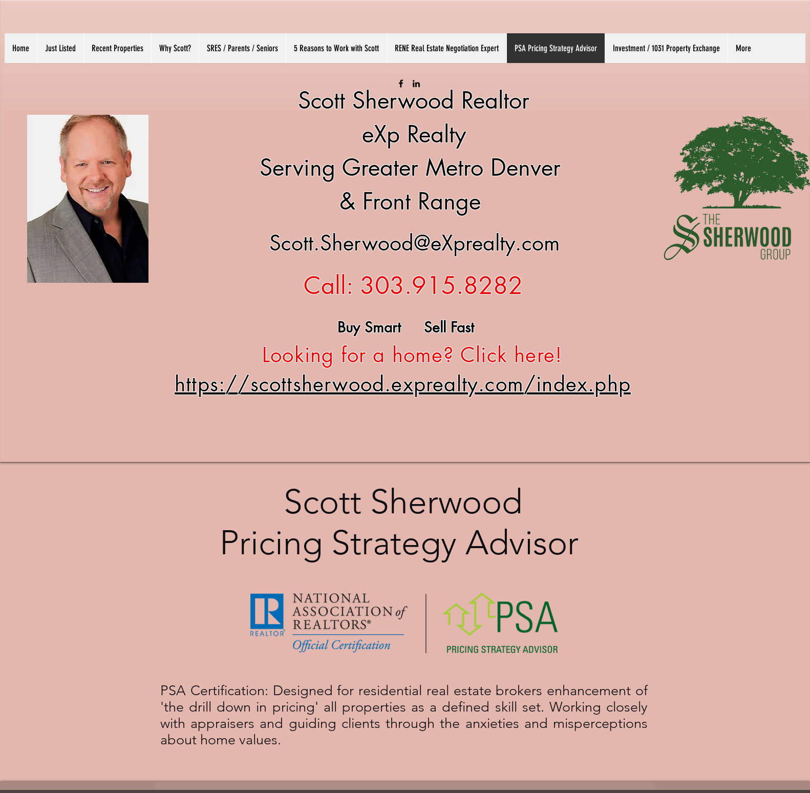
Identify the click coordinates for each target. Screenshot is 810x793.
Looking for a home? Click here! (409, 355)
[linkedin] (416, 83)
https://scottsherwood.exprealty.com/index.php (403, 384)
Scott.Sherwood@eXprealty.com (414, 243)
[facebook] (401, 83)
